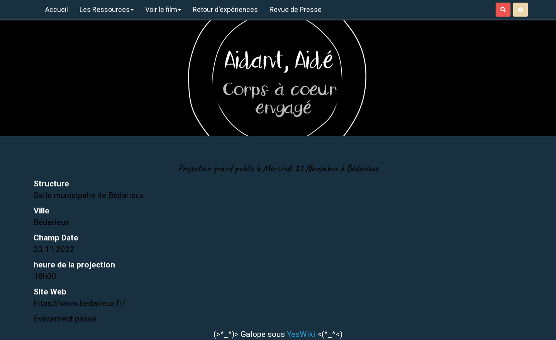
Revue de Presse (296, 9)
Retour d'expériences (225, 9)
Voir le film (163, 9)
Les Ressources (107, 9)
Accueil (56, 9)
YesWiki (301, 334)
